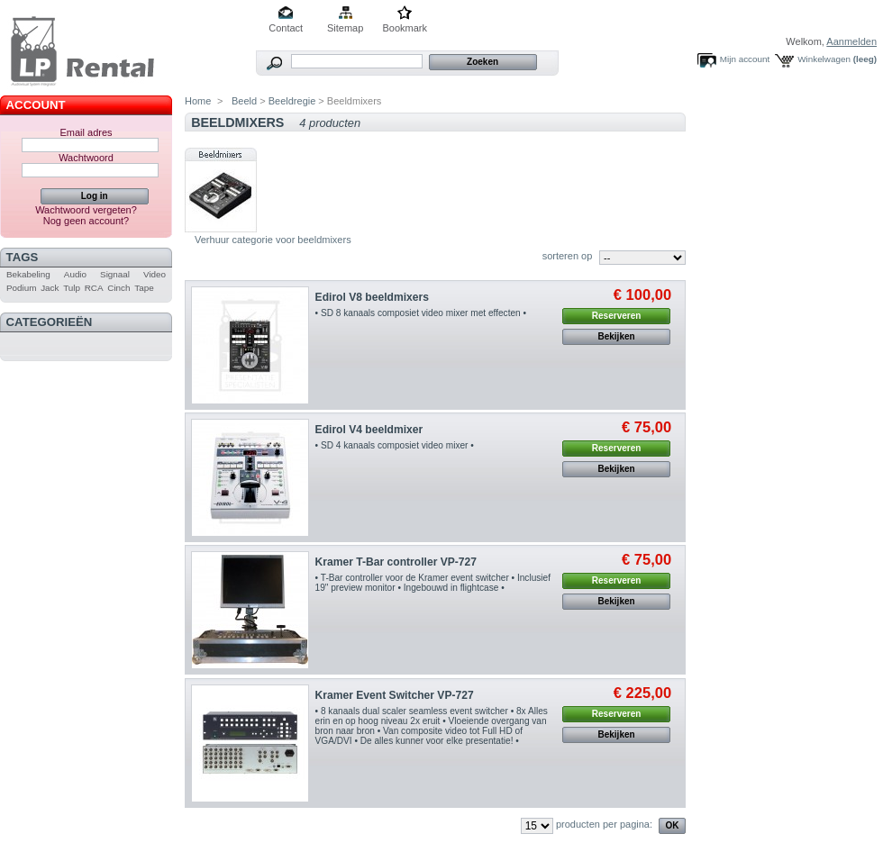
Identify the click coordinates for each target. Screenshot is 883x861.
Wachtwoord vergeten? (86, 209)
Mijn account (744, 59)
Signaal (115, 274)
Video (154, 274)
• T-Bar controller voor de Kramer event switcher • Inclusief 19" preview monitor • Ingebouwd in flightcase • (433, 583)
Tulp (71, 288)
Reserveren (616, 316)
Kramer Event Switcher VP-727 (394, 695)
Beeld (243, 100)
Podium (21, 288)
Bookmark (404, 28)
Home (198, 100)
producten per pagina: (604, 824)
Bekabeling (28, 274)
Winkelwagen (824, 59)
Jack (50, 288)
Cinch (118, 288)
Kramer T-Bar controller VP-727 (396, 562)
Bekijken (616, 336)
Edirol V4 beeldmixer (369, 429)
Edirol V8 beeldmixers (372, 297)
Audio (75, 274)
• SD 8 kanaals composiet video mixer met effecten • (420, 313)
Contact (286, 28)
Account (36, 105)
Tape (143, 288)
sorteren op (567, 255)
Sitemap (345, 28)
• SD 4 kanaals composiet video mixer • (394, 445)
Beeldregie (292, 100)
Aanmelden (851, 41)
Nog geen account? (86, 220)
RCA (94, 288)
